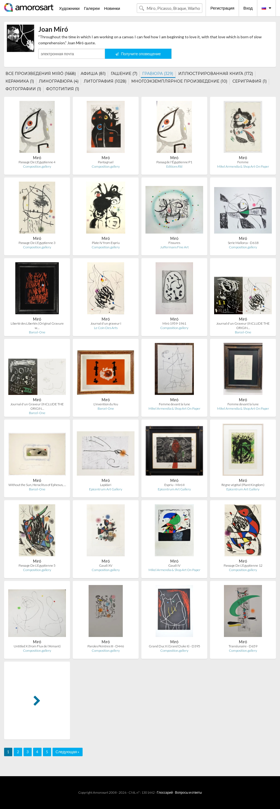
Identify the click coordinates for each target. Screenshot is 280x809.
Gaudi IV (174, 565)
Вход (248, 7)
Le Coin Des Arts (106, 328)
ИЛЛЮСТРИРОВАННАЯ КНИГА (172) (215, 73)
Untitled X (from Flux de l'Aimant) (37, 646)
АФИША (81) (93, 73)
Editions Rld (174, 166)
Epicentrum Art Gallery (105, 489)
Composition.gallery (37, 166)
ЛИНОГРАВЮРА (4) (58, 81)
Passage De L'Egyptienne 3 (37, 243)
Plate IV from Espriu (106, 243)
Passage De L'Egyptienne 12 (243, 565)
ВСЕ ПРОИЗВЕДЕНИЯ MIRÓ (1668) (40, 73)
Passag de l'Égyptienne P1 (174, 162)
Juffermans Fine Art (174, 247)
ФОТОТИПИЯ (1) (62, 88)
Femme (243, 162)
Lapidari (105, 485)
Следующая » (67, 751)
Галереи (92, 8)
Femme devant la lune (174, 404)
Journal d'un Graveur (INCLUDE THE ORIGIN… (243, 325)
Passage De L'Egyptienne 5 (37, 565)
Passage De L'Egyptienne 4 (37, 162)
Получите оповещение (138, 53)
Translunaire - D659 (243, 646)
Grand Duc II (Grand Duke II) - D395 (174, 646)
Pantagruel (105, 162)
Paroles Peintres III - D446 (106, 646)
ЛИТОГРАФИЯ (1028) (105, 81)
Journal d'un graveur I (106, 323)
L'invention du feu (106, 404)
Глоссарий (165, 792)
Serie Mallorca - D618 (243, 243)
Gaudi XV (105, 565)
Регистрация (222, 7)
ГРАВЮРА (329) (157, 73)
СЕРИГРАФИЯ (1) (249, 81)
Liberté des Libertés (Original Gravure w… (37, 325)
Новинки (112, 8)
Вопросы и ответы (188, 792)
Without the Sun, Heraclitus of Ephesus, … (37, 485)
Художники (69, 8)
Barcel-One (37, 332)
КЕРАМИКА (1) (19, 81)
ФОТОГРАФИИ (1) (23, 88)
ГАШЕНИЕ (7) (124, 73)
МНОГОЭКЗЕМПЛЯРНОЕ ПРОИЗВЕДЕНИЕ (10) (179, 81)
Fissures (174, 243)
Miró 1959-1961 (174, 323)
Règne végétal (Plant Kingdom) (242, 485)
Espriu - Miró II (174, 485)
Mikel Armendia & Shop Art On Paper (243, 166)
